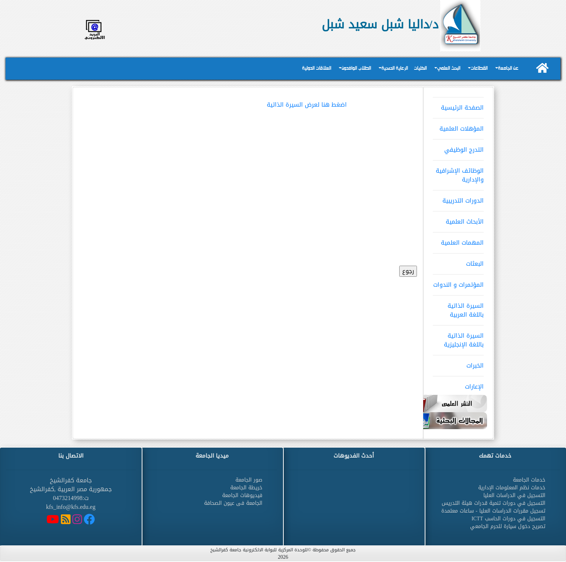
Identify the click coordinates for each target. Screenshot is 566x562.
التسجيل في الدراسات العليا (514, 495)
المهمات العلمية (458, 240)
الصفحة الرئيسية (458, 105)
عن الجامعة (508, 68)
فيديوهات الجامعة (242, 495)
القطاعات (479, 68)
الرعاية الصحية (395, 68)
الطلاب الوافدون (356, 68)
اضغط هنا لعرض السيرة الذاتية (307, 104)
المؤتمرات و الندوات (458, 282)
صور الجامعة (248, 480)
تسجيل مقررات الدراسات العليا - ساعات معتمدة (493, 511)
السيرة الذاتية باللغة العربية (458, 307)
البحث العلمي (448, 68)
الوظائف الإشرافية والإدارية (458, 172)
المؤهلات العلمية (458, 126)
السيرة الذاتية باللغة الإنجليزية (458, 337)
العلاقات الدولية (316, 68)
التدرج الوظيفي (458, 147)
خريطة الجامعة (246, 488)
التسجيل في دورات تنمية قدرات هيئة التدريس (493, 503)
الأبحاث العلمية (458, 219)
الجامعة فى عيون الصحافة (233, 503)
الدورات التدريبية (458, 198)
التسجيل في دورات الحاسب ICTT (508, 519)
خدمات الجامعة (529, 480)
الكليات (420, 68)
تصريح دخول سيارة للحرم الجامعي (507, 526)
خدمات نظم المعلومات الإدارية (511, 488)
